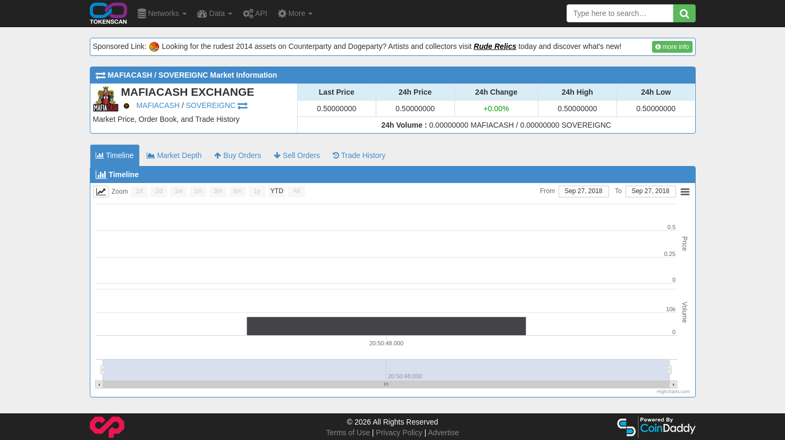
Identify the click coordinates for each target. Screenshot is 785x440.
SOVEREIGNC (210, 105)
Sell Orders (297, 155)
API (255, 13)
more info (672, 47)
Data (214, 13)
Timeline (115, 155)
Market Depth (174, 155)
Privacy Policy (399, 432)
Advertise (443, 432)
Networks (162, 13)
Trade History (359, 155)
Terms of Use (347, 432)
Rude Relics (495, 46)
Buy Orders (237, 155)
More (295, 13)
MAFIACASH (158, 105)
